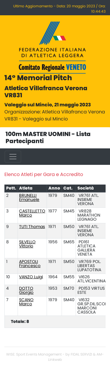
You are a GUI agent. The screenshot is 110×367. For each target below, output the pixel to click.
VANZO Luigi (31, 277)
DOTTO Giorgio (26, 290)
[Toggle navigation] (13, 156)
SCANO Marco (26, 302)
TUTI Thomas (32, 227)
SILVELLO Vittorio (27, 244)
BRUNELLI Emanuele (29, 198)
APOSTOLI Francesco (29, 264)
